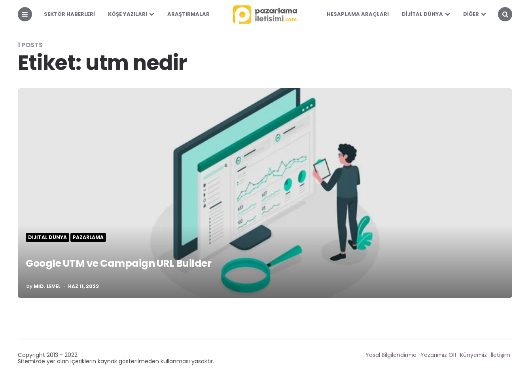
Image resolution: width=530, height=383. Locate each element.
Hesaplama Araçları (358, 14)
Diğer (471, 14)
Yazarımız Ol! (438, 355)
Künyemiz (473, 355)
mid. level (47, 286)
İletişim (500, 355)
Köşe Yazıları (127, 14)
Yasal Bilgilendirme (390, 355)
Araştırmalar (188, 14)
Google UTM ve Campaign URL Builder (144, 262)
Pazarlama (88, 237)
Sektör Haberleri (69, 14)
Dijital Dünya (422, 14)
